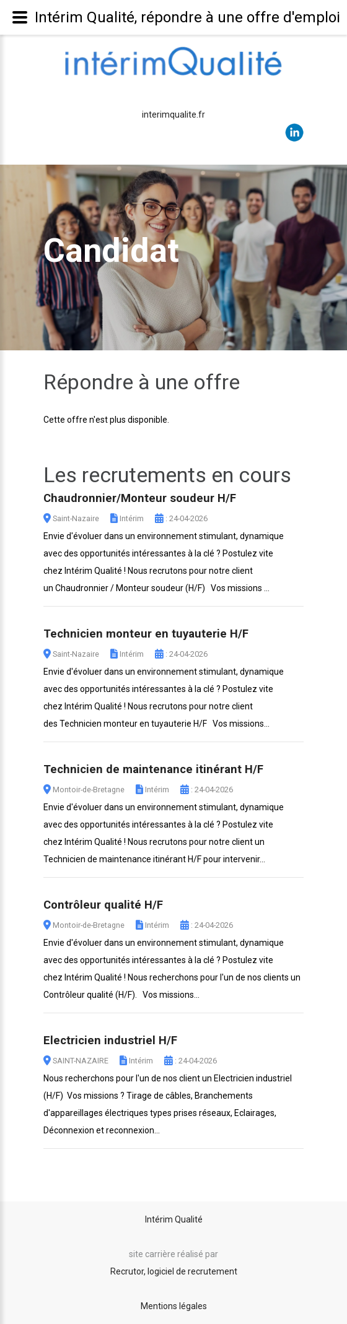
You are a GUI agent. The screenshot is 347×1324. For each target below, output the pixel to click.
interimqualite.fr (173, 114)
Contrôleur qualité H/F (103, 905)
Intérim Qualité (174, 1219)
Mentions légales (174, 1306)
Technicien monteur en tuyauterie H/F (145, 634)
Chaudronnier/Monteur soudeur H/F (139, 498)
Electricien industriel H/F (110, 1040)
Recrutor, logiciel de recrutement (173, 1271)
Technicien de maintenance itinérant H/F (153, 769)
